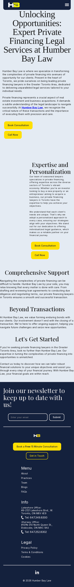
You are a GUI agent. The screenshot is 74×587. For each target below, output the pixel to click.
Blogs (24, 487)
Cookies (26, 557)
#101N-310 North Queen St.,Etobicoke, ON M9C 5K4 (36, 525)
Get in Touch (37, 455)
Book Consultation (18, 125)
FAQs (24, 491)
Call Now (13, 134)
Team (24, 482)
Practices (26, 478)
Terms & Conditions (32, 552)
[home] (13, 5)
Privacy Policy (29, 547)
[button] (68, 5)
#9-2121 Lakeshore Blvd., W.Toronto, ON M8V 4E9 (37, 510)
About (24, 473)
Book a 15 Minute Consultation (37, 446)
